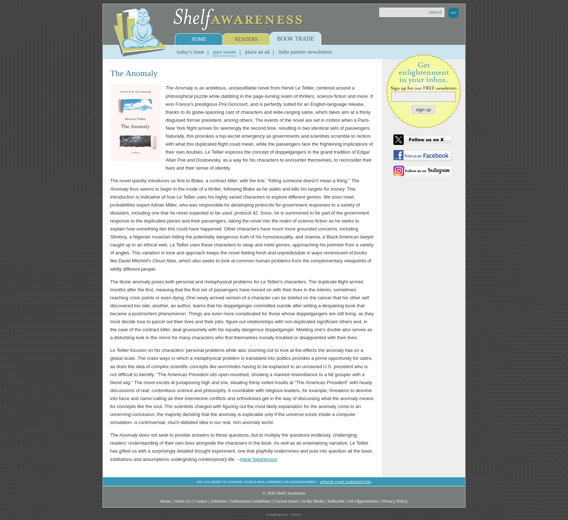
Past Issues (224, 52)
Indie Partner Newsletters (305, 52)
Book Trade (295, 39)
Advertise (218, 501)
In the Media (313, 501)
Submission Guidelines (250, 501)
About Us (182, 501)
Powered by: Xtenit (284, 515)
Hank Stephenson (258, 459)
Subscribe (336, 501)
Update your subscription (345, 482)
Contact (201, 501)
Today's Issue (190, 52)
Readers (246, 39)
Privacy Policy (395, 501)
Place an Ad (257, 52)
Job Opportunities (363, 501)
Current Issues (286, 501)
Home (198, 39)
